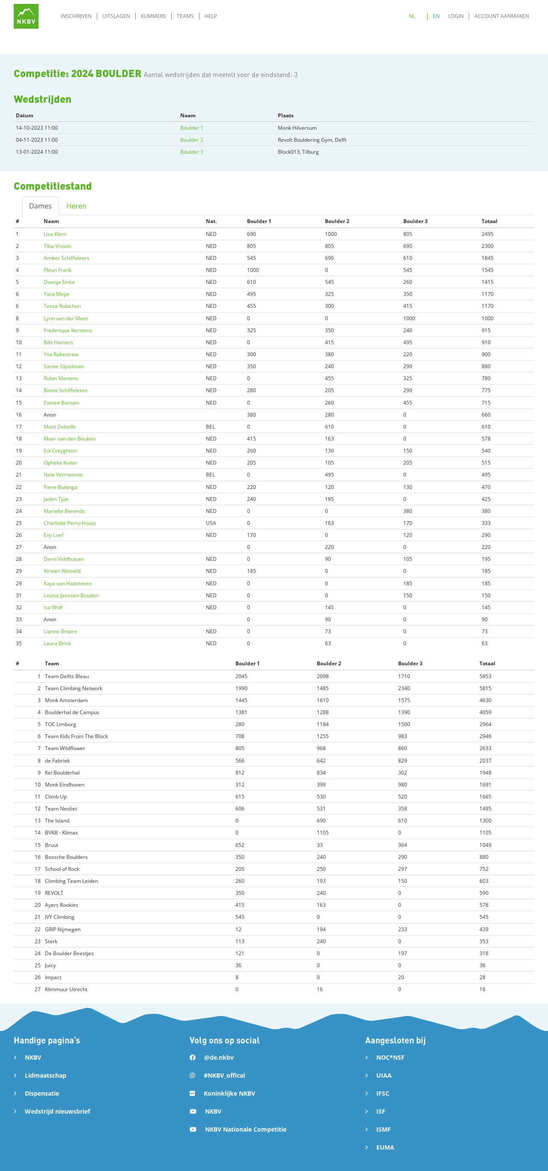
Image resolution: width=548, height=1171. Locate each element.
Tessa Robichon (62, 306)
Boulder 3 (191, 151)
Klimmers (153, 16)
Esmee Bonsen (61, 402)
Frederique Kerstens (68, 330)
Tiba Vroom (57, 246)
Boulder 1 (191, 127)
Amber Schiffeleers (66, 258)
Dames (40, 206)
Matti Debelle (60, 426)
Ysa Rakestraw (61, 354)
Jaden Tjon (56, 499)
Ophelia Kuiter (60, 462)
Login (456, 16)
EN (436, 16)
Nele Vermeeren (63, 474)
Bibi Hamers (58, 342)
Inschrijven (76, 16)
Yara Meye (56, 294)
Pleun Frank (57, 270)
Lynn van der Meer (66, 318)
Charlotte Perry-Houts (70, 523)
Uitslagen (116, 16)
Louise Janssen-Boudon (71, 595)
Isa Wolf (53, 607)
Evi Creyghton (60, 450)
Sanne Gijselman (64, 366)
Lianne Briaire (60, 631)
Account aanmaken (501, 16)
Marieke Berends (64, 511)
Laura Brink (57, 643)
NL (412, 16)
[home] (26, 16)
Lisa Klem (55, 234)
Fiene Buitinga (60, 487)
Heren (76, 206)
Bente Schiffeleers (65, 390)
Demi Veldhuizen (64, 559)
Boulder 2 (191, 139)
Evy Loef (53, 535)
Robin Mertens (61, 378)
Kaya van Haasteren (68, 583)
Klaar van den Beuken (69, 438)
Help (211, 16)
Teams (185, 16)
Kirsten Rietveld (62, 571)
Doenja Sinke (59, 282)
